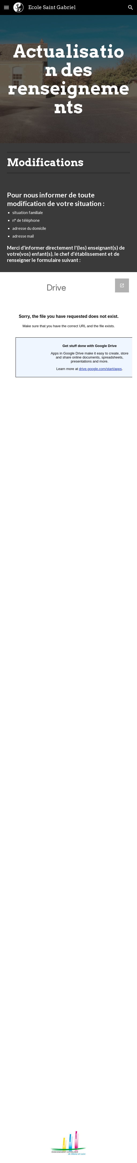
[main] (68, 79)
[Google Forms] (68, 697)
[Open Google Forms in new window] (122, 285)
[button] (6, 7)
